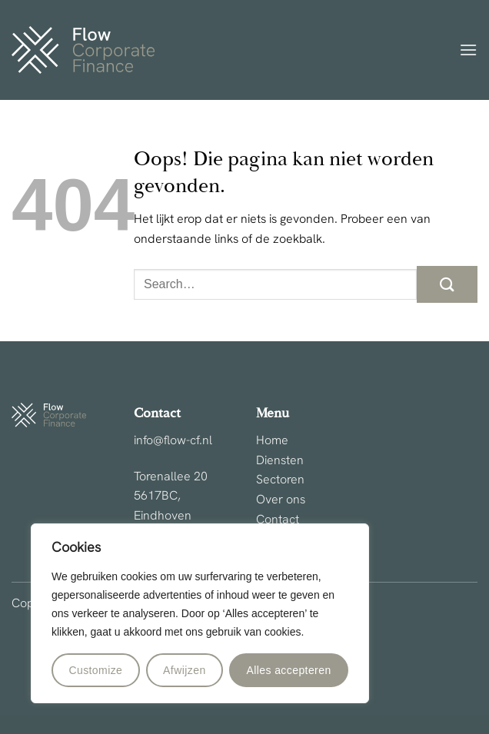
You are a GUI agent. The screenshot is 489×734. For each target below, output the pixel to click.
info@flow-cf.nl (173, 441)
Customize (95, 670)
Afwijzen (184, 670)
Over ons (280, 500)
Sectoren (280, 480)
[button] (468, 49)
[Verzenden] (447, 284)
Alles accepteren (288, 670)
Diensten (280, 461)
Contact (277, 520)
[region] (200, 613)
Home (272, 441)
